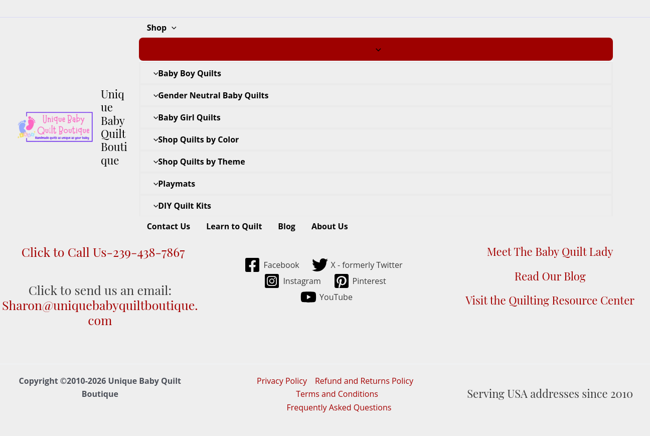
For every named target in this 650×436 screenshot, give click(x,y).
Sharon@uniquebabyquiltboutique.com (100, 312)
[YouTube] (326, 297)
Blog (286, 226)
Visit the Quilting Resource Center (549, 300)
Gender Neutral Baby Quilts (208, 95)
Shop (162, 28)
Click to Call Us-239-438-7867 (100, 251)
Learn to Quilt (234, 226)
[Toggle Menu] (376, 49)
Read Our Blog (550, 275)
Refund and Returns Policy (364, 380)
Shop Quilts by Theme (196, 161)
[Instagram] (292, 281)
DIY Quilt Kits (179, 205)
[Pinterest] (359, 281)
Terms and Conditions (337, 393)
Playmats (172, 183)
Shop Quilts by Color (193, 139)
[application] (172, 28)
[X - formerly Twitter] (357, 265)
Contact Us (169, 226)
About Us (329, 226)
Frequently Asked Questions (339, 407)
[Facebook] (271, 265)
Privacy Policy (282, 380)
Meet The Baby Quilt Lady (550, 251)
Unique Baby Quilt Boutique (114, 127)
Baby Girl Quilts (184, 117)
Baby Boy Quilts (184, 73)
